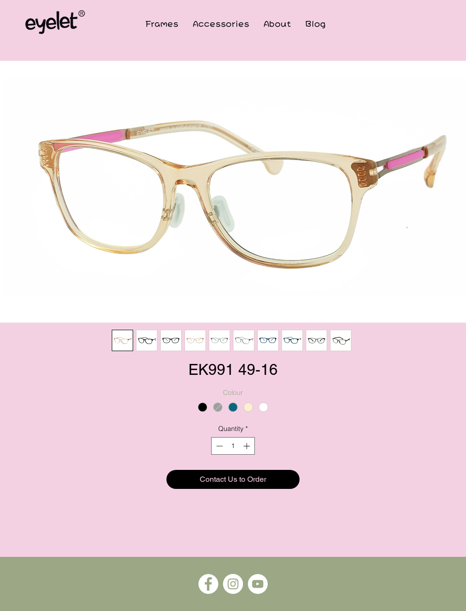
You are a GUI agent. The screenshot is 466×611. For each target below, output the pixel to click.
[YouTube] (258, 584)
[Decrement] (218, 446)
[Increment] (247, 446)
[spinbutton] (233, 446)
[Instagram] (233, 584)
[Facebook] (208, 584)
